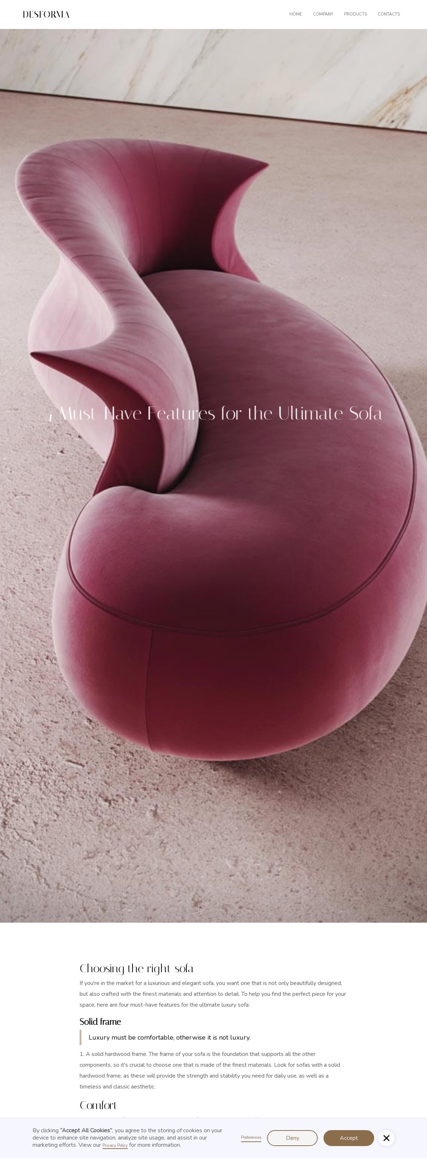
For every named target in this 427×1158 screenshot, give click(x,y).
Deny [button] (292, 1138)
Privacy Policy (115, 1145)
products (355, 14)
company (323, 14)
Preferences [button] (251, 1137)
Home (295, 14)
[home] (46, 14)
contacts (389, 14)
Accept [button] (349, 1138)
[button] (271, 14)
